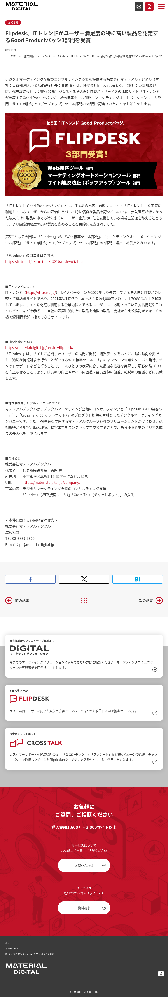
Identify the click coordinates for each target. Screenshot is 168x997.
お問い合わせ (139, 6)
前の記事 (22, 600)
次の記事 (146, 600)
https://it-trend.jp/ (41, 292)
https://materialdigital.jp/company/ (51, 482)
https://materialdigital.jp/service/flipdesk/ (39, 347)
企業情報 (29, 56)
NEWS (46, 56)
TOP (13, 56)
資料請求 (149, 6)
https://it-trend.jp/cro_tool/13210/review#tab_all (45, 261)
